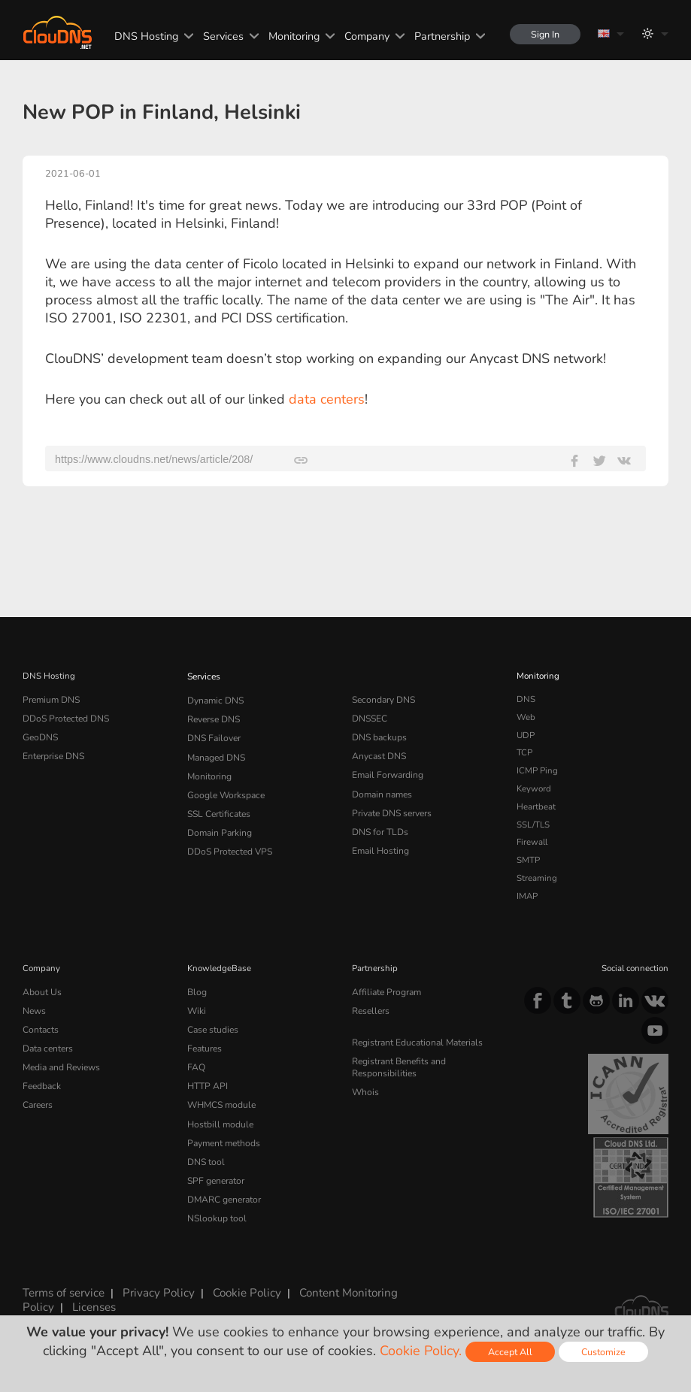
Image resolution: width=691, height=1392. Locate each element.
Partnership (439, 36)
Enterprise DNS (53, 752)
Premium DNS (50, 699)
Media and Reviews (61, 1063)
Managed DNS (216, 752)
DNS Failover (212, 735)
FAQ (195, 1063)
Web (526, 717)
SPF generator (214, 1170)
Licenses (90, 1301)
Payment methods (223, 1134)
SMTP (528, 860)
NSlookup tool (214, 1206)
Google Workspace (223, 788)
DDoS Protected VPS (227, 842)
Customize (603, 1351)
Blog (196, 991)
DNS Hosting (143, 36)
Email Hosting (380, 842)
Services (220, 36)
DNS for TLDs (379, 825)
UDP (526, 735)
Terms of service (62, 1288)
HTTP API (206, 1081)
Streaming (537, 878)
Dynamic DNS (215, 699)
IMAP (527, 896)
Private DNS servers (391, 806)
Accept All (510, 1351)
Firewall (532, 842)
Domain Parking (218, 825)
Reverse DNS (213, 717)
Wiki (196, 1009)
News (34, 1009)
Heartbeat (536, 806)
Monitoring (291, 36)
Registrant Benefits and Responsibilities (398, 1063)
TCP (524, 752)
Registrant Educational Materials (415, 1040)
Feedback (41, 1081)
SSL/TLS (533, 825)
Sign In (543, 34)
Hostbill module (218, 1116)
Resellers (370, 1009)
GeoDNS (39, 735)
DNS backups (378, 735)
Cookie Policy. (421, 1351)
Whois (365, 1086)
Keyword (534, 788)
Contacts (40, 1027)
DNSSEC (369, 717)
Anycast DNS (378, 752)
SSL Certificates (217, 806)
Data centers (47, 1045)
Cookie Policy (236, 1288)
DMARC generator (223, 1188)
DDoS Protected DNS (64, 717)
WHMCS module (220, 1099)
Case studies (212, 1027)
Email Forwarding (386, 770)
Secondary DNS (383, 699)
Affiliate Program (384, 991)
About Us (41, 991)
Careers (38, 1099)
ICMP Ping (537, 770)
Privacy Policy (153, 1288)
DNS (526, 699)
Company (363, 36)
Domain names (381, 788)
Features (203, 1045)
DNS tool (205, 1152)
